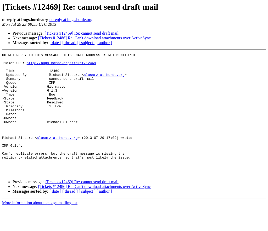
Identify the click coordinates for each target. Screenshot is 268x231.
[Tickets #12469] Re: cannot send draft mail (82, 33)
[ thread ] (70, 42)
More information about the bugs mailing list (39, 226)
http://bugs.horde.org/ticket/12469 (61, 65)
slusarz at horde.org (104, 79)
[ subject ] (87, 42)
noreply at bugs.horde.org (70, 19)
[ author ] (104, 42)
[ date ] (55, 42)
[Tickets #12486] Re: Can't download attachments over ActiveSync (94, 38)
